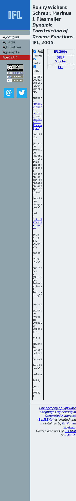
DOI (60, 67)
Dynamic (42, 25)
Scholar (60, 61)
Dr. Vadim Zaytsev (69, 489)
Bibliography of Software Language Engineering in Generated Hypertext (57, 476)
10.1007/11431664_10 (37, 254)
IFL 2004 (60, 51)
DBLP (60, 57)
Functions (62, 36)
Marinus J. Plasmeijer (37, 133)
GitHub (70, 499)
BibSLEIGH (46, 484)
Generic (41, 36)
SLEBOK (70, 495)
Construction (47, 30)
